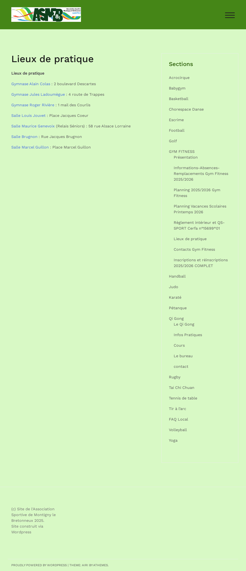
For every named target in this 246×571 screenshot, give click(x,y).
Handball (177, 276)
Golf (173, 141)
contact (181, 366)
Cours (179, 345)
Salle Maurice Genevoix (33, 126)
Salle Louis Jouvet (28, 115)
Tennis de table (183, 398)
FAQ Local (178, 419)
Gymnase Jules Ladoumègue (38, 94)
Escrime (176, 120)
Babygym (177, 88)
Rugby (174, 377)
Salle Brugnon (24, 136)
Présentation (186, 157)
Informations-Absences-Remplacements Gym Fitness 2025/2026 (201, 174)
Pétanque (178, 308)
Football (176, 130)
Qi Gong (176, 318)
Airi (85, 565)
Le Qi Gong (184, 324)
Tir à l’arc (177, 408)
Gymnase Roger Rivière (32, 105)
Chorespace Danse (186, 109)
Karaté (175, 297)
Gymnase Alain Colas (30, 84)
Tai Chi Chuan (181, 387)
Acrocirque (179, 77)
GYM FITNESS (182, 151)
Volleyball (178, 430)
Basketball (178, 98)
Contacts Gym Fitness (194, 249)
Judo (173, 287)
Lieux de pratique (190, 239)
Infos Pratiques (188, 335)
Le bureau (183, 356)
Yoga (173, 440)
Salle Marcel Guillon (30, 147)
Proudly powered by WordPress (39, 565)
